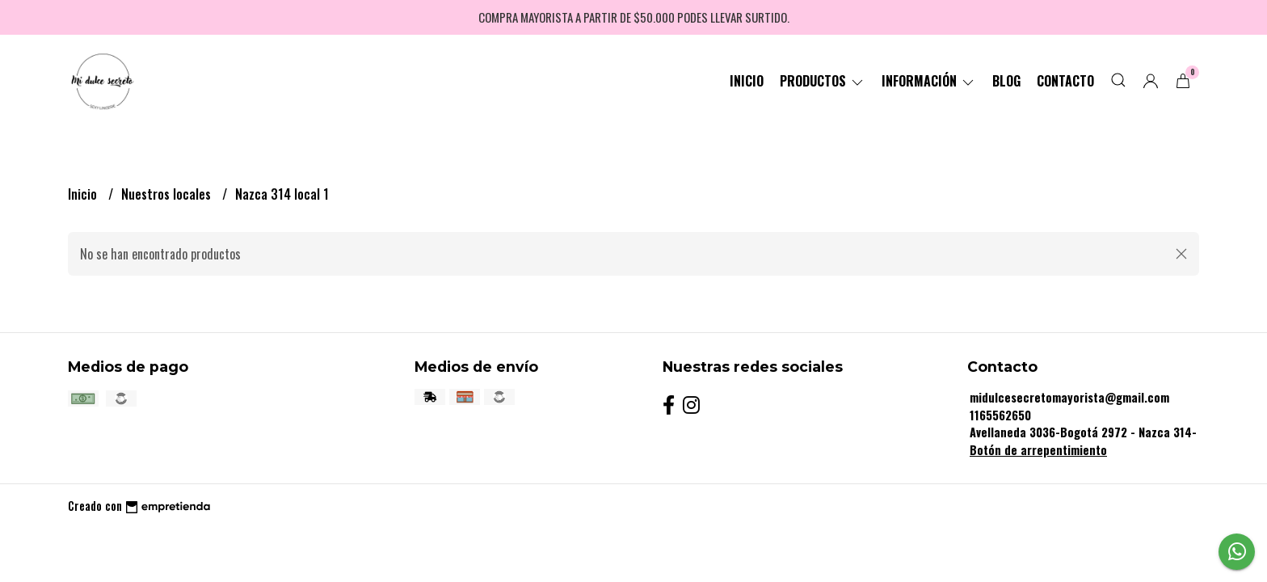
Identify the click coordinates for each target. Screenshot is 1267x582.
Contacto (1065, 81)
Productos (822, 81)
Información (929, 81)
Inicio (747, 81)
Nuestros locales (167, 194)
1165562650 (1000, 415)
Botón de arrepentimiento (1038, 449)
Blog (1006, 81)
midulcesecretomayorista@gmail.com (1069, 397)
